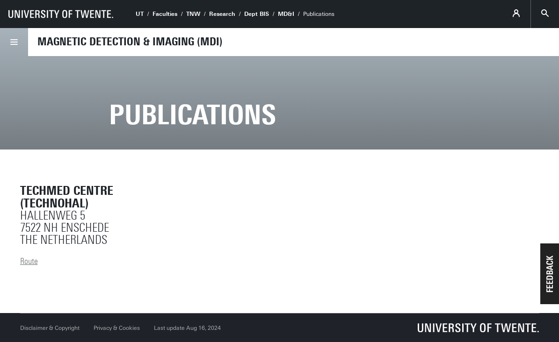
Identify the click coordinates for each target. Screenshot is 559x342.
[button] (549, 273)
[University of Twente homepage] (61, 14)
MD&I (286, 14)
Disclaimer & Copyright (50, 328)
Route (29, 261)
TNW (193, 14)
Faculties (164, 14)
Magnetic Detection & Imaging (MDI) (130, 41)
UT (140, 14)
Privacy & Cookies (117, 328)
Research (222, 14)
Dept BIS (256, 14)
